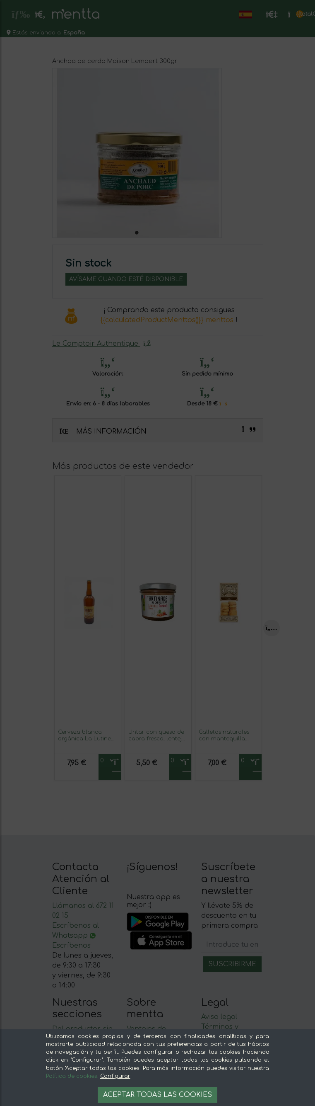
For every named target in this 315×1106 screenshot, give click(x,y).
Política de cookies (71, 1076)
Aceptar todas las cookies (157, 1095)
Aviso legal (219, 1017)
